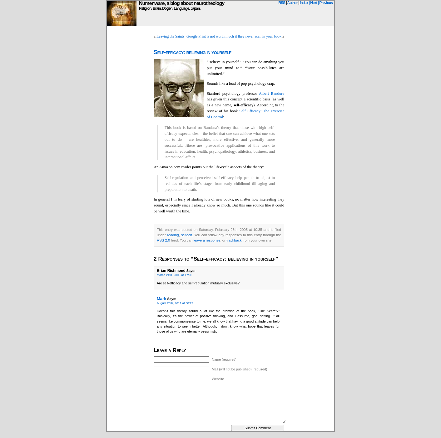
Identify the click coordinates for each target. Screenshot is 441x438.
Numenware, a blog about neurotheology (181, 3)
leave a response (206, 240)
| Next (313, 3)
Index (304, 3)
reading (173, 235)
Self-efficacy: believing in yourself (192, 52)
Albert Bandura (271, 93)
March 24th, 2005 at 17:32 (174, 275)
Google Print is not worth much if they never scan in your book (233, 36)
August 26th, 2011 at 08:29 (175, 303)
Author (292, 3)
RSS (281, 3)
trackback (233, 240)
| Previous (325, 3)
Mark (161, 298)
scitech (186, 235)
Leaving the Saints (170, 36)
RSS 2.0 (163, 240)
